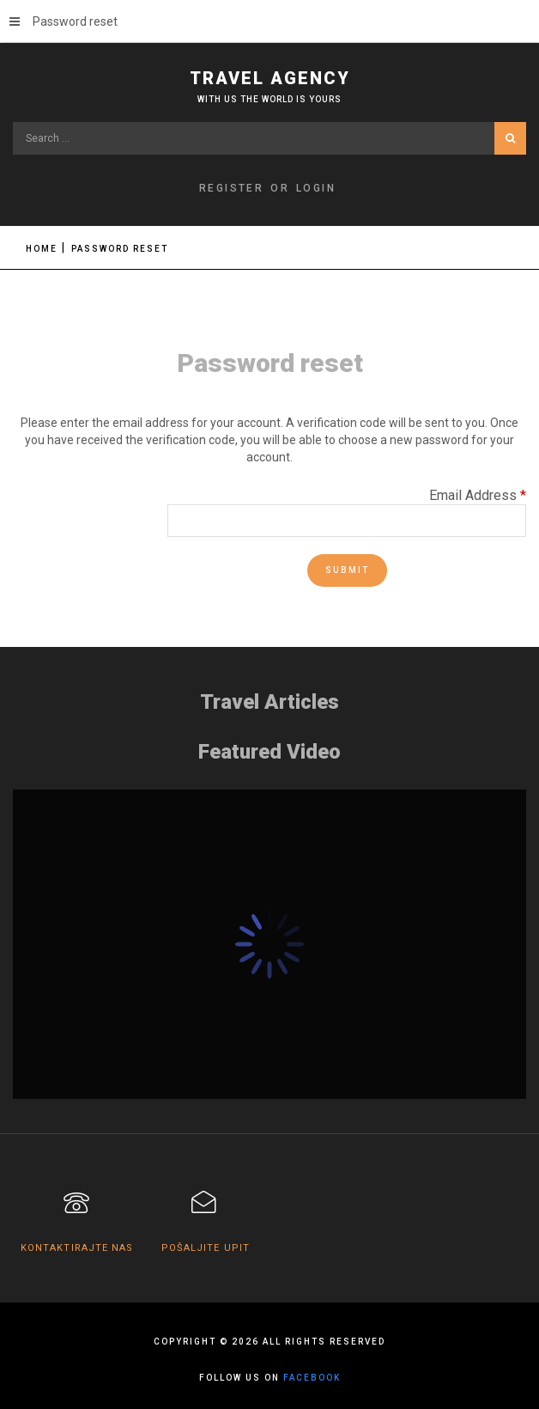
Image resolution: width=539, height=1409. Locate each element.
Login (316, 188)
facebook (312, 1377)
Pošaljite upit (205, 1247)
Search (510, 138)
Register (231, 188)
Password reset (63, 21)
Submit (347, 570)
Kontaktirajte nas (77, 1247)
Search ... (13, 122)
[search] (269, 138)
